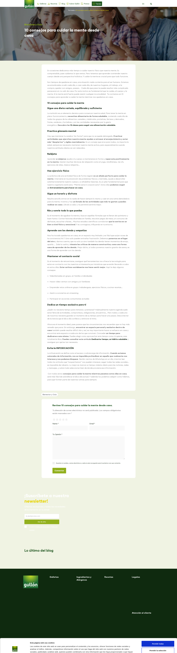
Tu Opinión (57, 434)
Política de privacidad (42, 527)
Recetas (54, 4)
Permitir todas (158, 630)
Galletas (43, 4)
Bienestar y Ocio (33, 24)
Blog (63, 4)
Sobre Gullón (74, 4)
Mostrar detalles (124, 648)
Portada (71, 10)
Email (92, 424)
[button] (151, 4)
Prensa (86, 4)
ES (143, 4)
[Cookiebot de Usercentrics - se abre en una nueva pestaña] (15, 648)
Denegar (157, 644)
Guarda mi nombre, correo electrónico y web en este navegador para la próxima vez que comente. (88, 463)
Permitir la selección (158, 637)
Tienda (98, 4)
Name (55, 424)
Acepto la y (43, 528)
